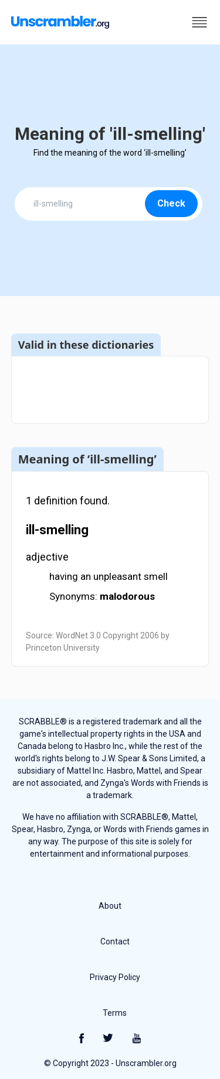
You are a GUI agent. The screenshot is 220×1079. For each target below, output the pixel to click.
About (110, 905)
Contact (115, 941)
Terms (115, 1013)
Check (171, 203)
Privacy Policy (115, 977)
